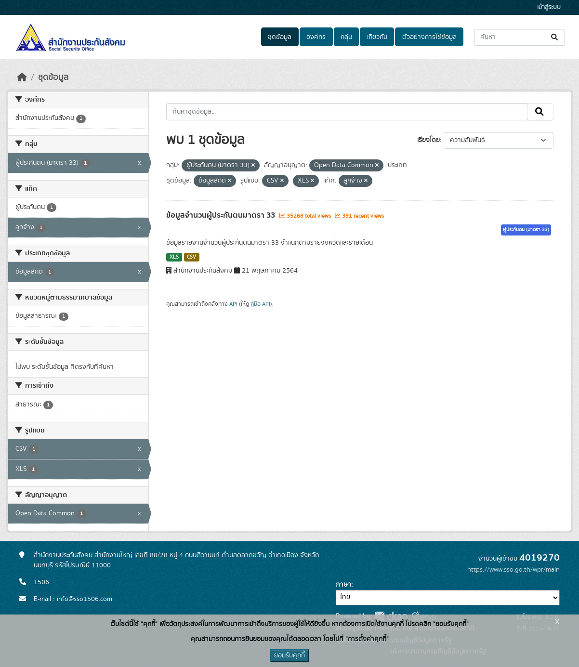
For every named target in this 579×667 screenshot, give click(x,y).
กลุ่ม (346, 37)
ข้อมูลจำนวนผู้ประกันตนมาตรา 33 (221, 215)
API (233, 304)
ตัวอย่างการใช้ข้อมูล (429, 37)
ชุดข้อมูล (279, 37)
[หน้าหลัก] (22, 77)
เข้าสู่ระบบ (549, 7)
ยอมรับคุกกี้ (289, 655)
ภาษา (343, 584)
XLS (174, 257)
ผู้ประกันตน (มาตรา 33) (526, 229)
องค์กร (316, 37)
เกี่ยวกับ (377, 37)
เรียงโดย (428, 140)
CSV (191, 257)
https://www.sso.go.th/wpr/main (513, 570)
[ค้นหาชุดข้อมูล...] (519, 37)
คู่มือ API (260, 304)
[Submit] (555, 37)
